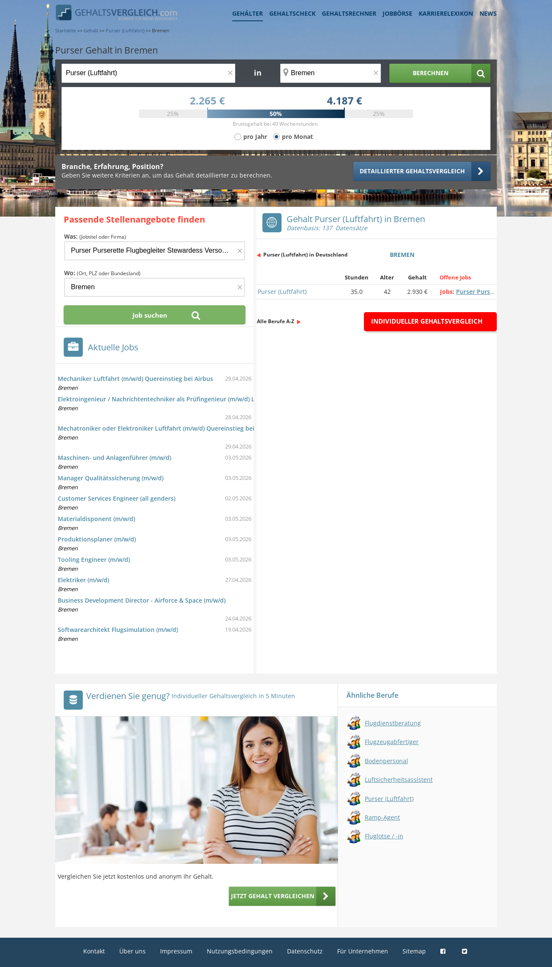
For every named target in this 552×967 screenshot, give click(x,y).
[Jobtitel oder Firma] (154, 250)
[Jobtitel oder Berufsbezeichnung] (148, 73)
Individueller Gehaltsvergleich (426, 321)
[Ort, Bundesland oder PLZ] (330, 73)
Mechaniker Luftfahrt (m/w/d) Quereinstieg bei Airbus (135, 379)
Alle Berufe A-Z (275, 321)
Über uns (132, 951)
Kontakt (94, 951)
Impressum (176, 951)
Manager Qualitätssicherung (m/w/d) (110, 478)
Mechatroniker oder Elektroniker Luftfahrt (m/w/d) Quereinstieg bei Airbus (166, 428)
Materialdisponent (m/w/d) (96, 519)
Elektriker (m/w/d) (83, 580)
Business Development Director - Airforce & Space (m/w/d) (141, 600)
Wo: (102, 273)
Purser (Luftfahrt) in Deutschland (305, 254)
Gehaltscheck (292, 13)
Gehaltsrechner (349, 13)
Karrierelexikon (446, 13)
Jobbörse (397, 13)
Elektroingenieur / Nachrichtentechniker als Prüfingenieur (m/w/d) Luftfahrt (168, 399)
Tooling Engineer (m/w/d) (94, 559)
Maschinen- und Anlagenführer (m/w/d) (114, 458)
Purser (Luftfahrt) (282, 292)
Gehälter (247, 13)
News (488, 13)
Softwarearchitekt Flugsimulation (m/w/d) (118, 630)
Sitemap (414, 951)
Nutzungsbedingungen (240, 951)
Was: (95, 236)
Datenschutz (305, 951)
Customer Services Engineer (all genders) (116, 498)
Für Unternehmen (362, 951)
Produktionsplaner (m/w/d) (97, 539)
